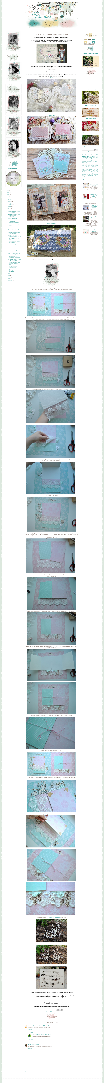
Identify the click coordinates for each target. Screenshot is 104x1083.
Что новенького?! (89, 178)
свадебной (51, 917)
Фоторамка (84, 178)
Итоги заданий (94, 158)
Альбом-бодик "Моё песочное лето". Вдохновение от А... (14, 233)
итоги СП (84, 160)
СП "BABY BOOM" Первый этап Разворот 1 (94, 206)
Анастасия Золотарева (33, 1025)
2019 (8, 192)
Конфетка (88, 160)
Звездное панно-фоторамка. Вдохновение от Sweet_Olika (14, 215)
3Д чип (90, 154)
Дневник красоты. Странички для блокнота (94, 230)
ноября (9, 201)
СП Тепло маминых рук (90, 175)
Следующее (27, 1071)
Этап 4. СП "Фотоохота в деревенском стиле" (94, 218)
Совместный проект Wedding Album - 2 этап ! (14, 242)
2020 (8, 190)
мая (9, 275)
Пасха (86, 165)
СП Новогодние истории (93, 173)
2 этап (84, 154)
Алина (51, 77)
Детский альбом (95, 157)
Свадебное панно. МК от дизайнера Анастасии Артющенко (13, 270)
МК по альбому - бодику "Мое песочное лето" (14, 230)
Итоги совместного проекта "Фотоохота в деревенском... (14, 257)
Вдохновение (86, 156)
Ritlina (29, 1044)
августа (9, 206)
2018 (8, 194)
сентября (10, 204)
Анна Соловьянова (51, 223)
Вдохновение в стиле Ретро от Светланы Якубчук (14, 260)
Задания (88, 158)
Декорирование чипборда (87, 157)
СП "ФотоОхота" (94, 171)
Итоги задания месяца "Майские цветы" (12, 267)
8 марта (96, 154)
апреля (9, 277)
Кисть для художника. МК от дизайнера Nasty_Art (14, 254)
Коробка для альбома (94, 160)
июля (9, 208)
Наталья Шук (52, 115)
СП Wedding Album (53, 1011)
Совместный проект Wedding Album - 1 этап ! (14, 251)
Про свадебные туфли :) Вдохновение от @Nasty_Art (14, 236)
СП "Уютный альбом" (86, 171)
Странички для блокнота (94, 176)
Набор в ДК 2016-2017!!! (13, 218)
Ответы (31, 1032)
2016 (8, 197)
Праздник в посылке (90, 165)
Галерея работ (95, 156)
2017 (8, 196)
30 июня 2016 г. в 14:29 (44, 1025)
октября (10, 203)
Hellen (51, 183)
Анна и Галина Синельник (52, 147)
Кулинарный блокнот (86, 161)
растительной (58, 917)
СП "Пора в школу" (94, 170)
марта (9, 278)
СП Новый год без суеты (87, 174)
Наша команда (86, 164)
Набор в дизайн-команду (93, 162)
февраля (10, 280)
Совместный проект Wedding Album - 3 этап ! (14, 227)
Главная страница (51, 1071)
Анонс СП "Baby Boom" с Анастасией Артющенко (94, 184)
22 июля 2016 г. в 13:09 (36, 1044)
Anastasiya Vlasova (36, 1034)
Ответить (30, 1029)
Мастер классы (94, 161)
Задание (83, 158)
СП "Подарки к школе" (91, 169)
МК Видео (84, 162)
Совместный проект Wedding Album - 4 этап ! (14, 212)
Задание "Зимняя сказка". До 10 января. (94, 195)
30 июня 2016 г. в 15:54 (46, 1034)
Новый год (92, 164)
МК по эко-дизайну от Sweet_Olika (12, 245)
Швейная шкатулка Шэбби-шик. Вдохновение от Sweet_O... (13, 248)
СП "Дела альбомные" (91, 166)
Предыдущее (75, 1071)
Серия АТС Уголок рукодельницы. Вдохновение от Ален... (13, 221)
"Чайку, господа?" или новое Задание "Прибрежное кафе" (14, 263)
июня (9, 210)
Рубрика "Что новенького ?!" (14, 273)
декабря (10, 199)
